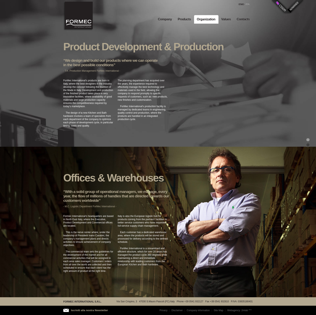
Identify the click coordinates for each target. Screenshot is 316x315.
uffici (308, 145)
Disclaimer (177, 310)
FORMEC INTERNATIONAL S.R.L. (82, 301)
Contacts (243, 19)
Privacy (163, 310)
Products (184, 19)
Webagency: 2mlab (237, 310)
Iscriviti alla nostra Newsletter (89, 310)
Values (226, 19)
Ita (247, 4)
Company (165, 19)
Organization (206, 19)
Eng (241, 4)
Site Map (218, 310)
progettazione (308, 139)
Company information (198, 310)
